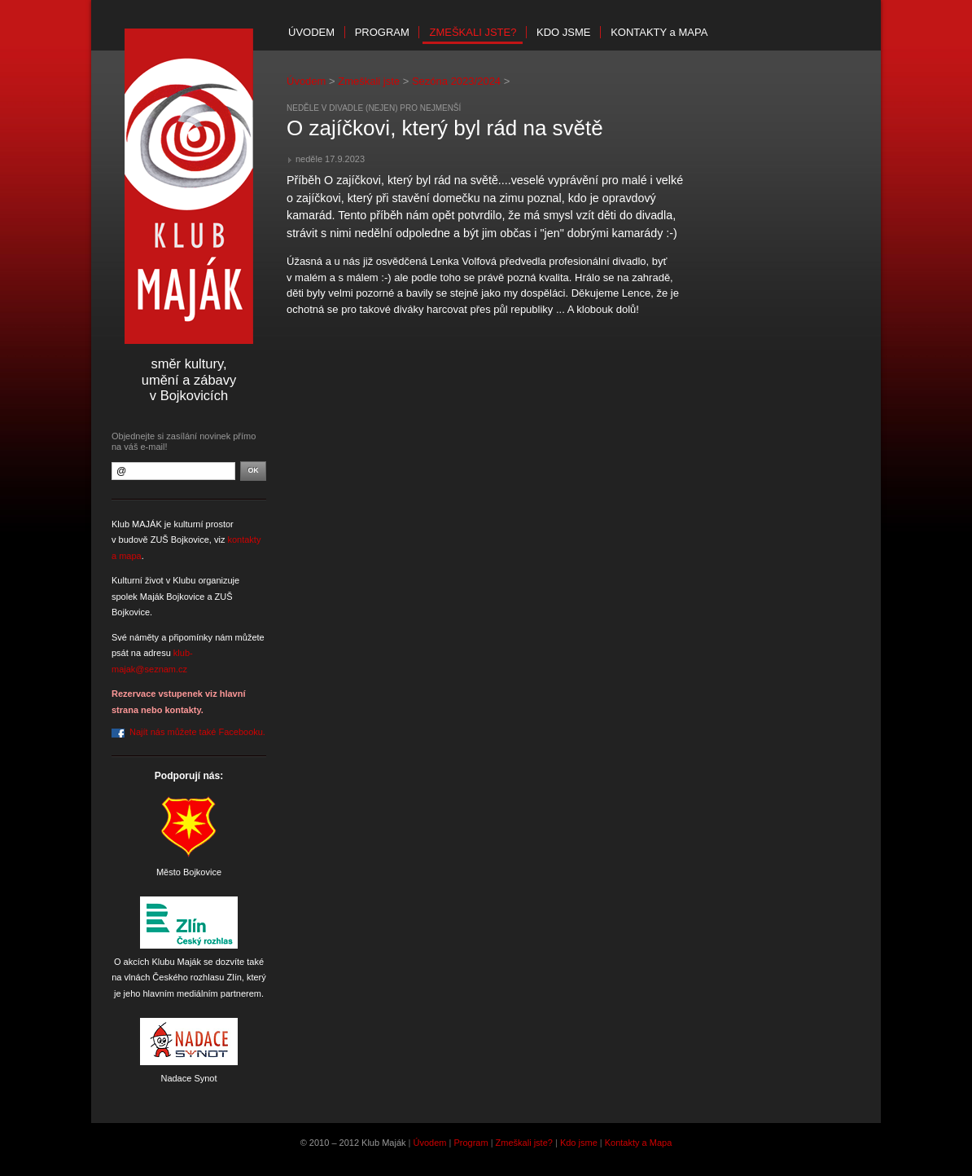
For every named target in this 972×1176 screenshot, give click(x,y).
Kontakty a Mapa (638, 1142)
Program (382, 32)
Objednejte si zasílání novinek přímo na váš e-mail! (184, 441)
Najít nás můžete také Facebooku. (197, 732)
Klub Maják (189, 186)
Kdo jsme (563, 32)
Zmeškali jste (369, 81)
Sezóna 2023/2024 (456, 81)
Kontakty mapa (659, 32)
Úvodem (311, 32)
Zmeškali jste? (472, 32)
